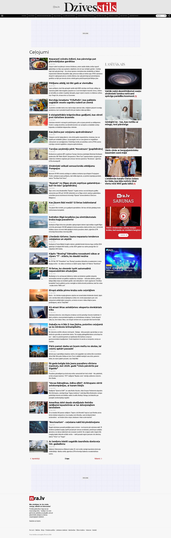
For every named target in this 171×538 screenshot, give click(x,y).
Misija (42, 530)
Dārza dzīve (113, 16)
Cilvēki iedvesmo (69, 16)
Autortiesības (71, 530)
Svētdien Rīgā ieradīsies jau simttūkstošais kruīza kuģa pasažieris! (72, 218)
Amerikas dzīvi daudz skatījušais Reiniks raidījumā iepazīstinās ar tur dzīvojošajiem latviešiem (72, 405)
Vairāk (124, 235)
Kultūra (31, 16)
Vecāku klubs (101, 16)
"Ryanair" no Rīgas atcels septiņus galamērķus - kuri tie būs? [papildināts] (75, 184)
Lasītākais (115, 64)
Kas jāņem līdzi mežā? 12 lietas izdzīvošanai (72, 202)
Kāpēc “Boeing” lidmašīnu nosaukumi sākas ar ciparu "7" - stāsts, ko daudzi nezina (74, 255)
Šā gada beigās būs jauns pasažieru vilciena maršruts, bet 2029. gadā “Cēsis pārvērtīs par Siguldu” (73, 366)
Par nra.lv (31, 530)
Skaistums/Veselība (44, 16)
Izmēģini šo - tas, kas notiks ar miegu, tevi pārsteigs (121, 123)
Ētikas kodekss (81, 530)
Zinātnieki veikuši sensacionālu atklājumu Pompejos (72, 167)
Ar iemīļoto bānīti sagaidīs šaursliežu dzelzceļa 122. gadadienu (74, 442)
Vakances (88, 530)
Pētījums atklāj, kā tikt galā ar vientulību (71, 83)
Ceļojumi (57, 16)
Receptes (123, 16)
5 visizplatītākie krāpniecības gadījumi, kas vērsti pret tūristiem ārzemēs (76, 116)
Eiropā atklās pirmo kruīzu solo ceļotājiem (72, 290)
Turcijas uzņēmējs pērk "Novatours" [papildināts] (76, 149)
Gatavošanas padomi (86, 16)
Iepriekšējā (34, 458)
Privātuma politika (50, 530)
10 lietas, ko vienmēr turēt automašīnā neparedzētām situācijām (70, 269)
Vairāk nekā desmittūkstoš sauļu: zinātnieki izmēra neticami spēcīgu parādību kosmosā (123, 93)
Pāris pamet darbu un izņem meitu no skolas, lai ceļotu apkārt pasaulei (75, 347)
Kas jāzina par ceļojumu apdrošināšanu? (71, 132)
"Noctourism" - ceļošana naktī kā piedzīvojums (74, 422)
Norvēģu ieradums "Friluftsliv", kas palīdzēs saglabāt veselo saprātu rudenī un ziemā (72, 101)
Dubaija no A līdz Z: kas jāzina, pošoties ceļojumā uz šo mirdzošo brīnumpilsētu (76, 325)
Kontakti (94, 530)
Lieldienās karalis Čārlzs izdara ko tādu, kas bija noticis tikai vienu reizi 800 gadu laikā (122, 181)
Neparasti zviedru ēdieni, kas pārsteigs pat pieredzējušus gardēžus (72, 60)
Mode (24, 16)
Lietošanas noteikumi (61, 530)
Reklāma (37, 530)
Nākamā (99, 458)
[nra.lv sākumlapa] (56, 7)
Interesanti (134, 16)
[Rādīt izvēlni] (2, 16)
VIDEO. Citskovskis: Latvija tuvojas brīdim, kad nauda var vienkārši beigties (123, 228)
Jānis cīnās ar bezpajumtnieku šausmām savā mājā (121, 151)
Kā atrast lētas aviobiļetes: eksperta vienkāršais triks (75, 308)
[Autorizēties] (169, 16)
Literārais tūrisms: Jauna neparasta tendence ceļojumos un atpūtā (74, 237)
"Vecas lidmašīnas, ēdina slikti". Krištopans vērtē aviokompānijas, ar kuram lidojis (75, 384)
